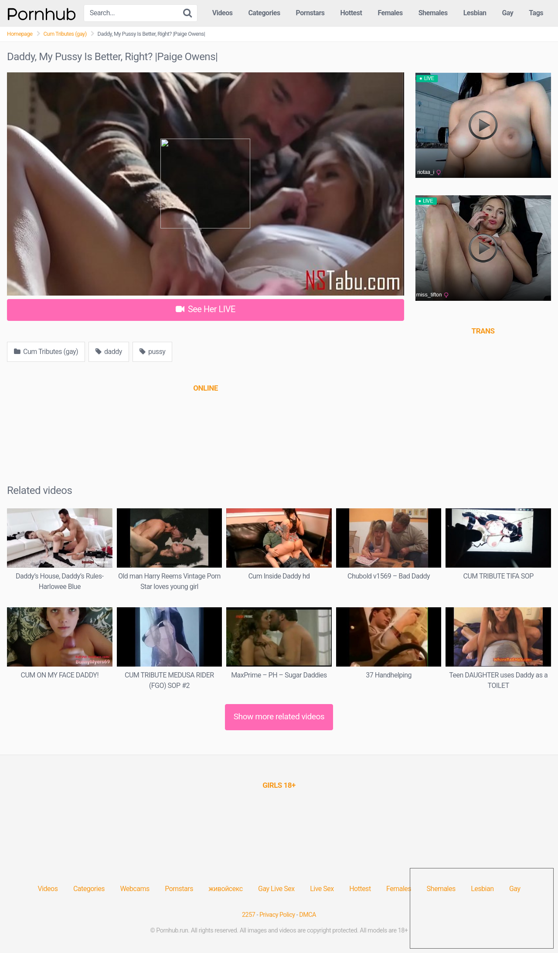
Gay (507, 13)
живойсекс (225, 889)
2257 (248, 915)
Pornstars (310, 13)
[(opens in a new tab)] (205, 388)
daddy (108, 351)
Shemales (433, 13)
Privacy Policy (277, 915)
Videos (222, 13)
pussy (152, 351)
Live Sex (322, 889)
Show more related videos (279, 716)
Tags (536, 13)
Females (390, 13)
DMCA (307, 915)
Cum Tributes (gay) (65, 34)
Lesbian (475, 13)
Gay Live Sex (276, 889)
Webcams (134, 889)
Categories (264, 13)
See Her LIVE (205, 309)
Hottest (351, 13)
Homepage (20, 34)
